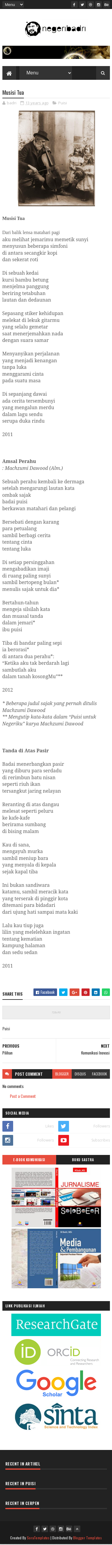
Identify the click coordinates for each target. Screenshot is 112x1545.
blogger (62, 1074)
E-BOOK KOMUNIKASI (29, 1160)
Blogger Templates (87, 1538)
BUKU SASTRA (83, 1160)
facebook (99, 1074)
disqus (80, 1074)
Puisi (62, 103)
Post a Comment (23, 1097)
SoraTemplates (38, 1538)
